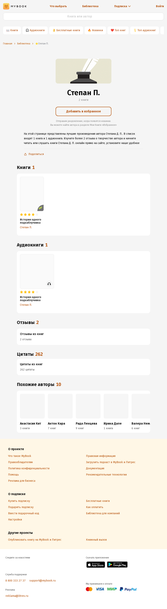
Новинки (97, 30)
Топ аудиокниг (147, 30)
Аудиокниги (37, 30)
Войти (160, 6)
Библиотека (90, 6)
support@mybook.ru (42, 580)
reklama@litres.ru (16, 596)
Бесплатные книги (68, 30)
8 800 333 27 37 (15, 580)
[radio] (21, 215)
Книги (14, 30)
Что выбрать (58, 6)
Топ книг (120, 30)
